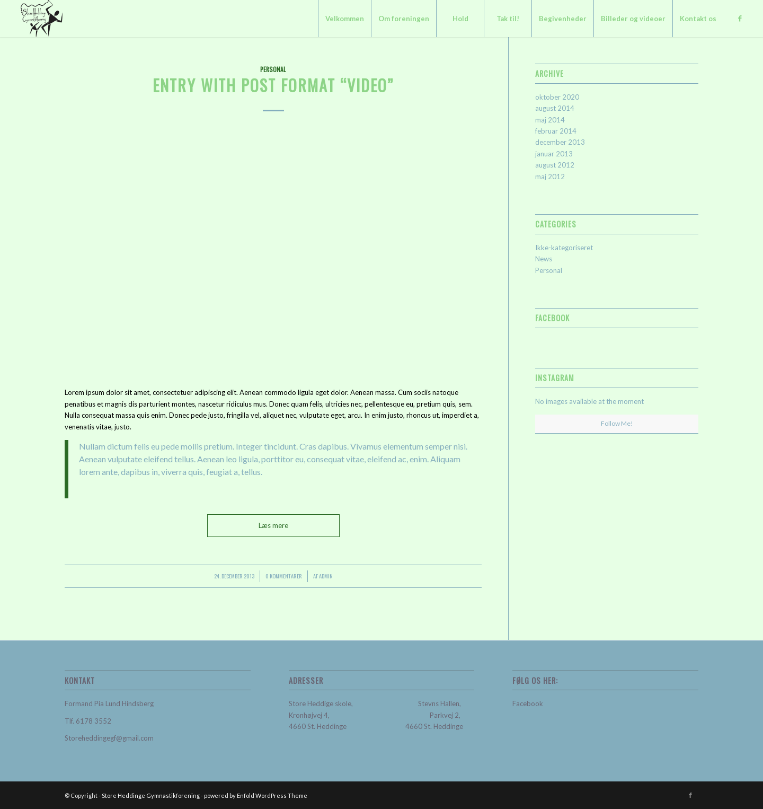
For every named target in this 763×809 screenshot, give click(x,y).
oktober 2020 (557, 97)
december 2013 (560, 142)
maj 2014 (550, 120)
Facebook (527, 703)
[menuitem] (344, 18)
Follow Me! (617, 423)
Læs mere (273, 525)
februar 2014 (555, 131)
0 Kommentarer (283, 575)
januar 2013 (554, 154)
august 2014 (554, 108)
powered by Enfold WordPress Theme (255, 795)
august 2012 (554, 165)
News (543, 258)
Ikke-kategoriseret (564, 247)
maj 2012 (550, 176)
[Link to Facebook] (740, 18)
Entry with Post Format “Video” (273, 85)
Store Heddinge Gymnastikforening (151, 795)
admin (326, 575)
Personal (273, 69)
